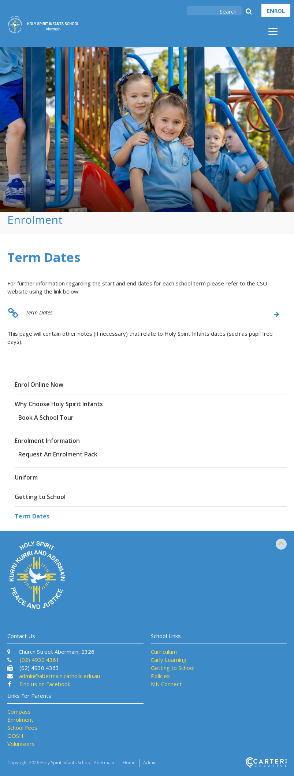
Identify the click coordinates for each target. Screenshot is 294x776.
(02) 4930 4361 (39, 659)
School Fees (22, 727)
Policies (160, 676)
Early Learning (168, 659)
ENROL (276, 10)
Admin (150, 762)
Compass (19, 711)
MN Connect (166, 684)
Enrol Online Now (39, 384)
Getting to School (40, 497)
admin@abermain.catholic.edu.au (59, 676)
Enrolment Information (47, 441)
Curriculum (164, 651)
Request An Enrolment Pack (57, 454)
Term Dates (39, 312)
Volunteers (21, 743)
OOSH (15, 735)
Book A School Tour (46, 417)
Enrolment (20, 719)
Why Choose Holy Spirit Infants (59, 404)
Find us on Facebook (44, 684)
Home (129, 762)
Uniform (26, 477)
